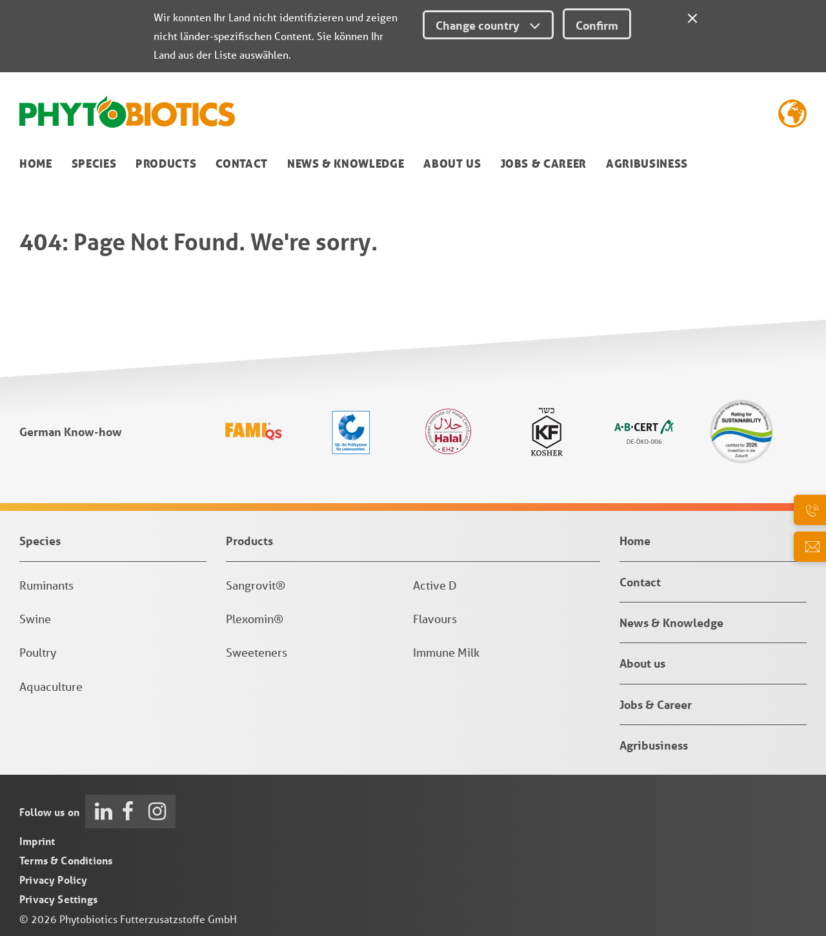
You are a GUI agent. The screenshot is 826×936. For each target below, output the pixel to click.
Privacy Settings (58, 899)
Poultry (38, 652)
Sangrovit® (255, 585)
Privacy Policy (53, 879)
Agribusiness (647, 163)
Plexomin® (254, 619)
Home (35, 163)
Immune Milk (446, 652)
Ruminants (46, 585)
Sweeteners (256, 652)
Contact (242, 163)
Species (94, 163)
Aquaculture (51, 686)
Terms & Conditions (65, 860)
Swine (35, 619)
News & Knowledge (345, 163)
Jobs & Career (544, 163)
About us (452, 163)
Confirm (597, 25)
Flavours (435, 619)
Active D (435, 585)
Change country (488, 25)
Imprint (37, 841)
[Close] (692, 16)
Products (166, 163)
